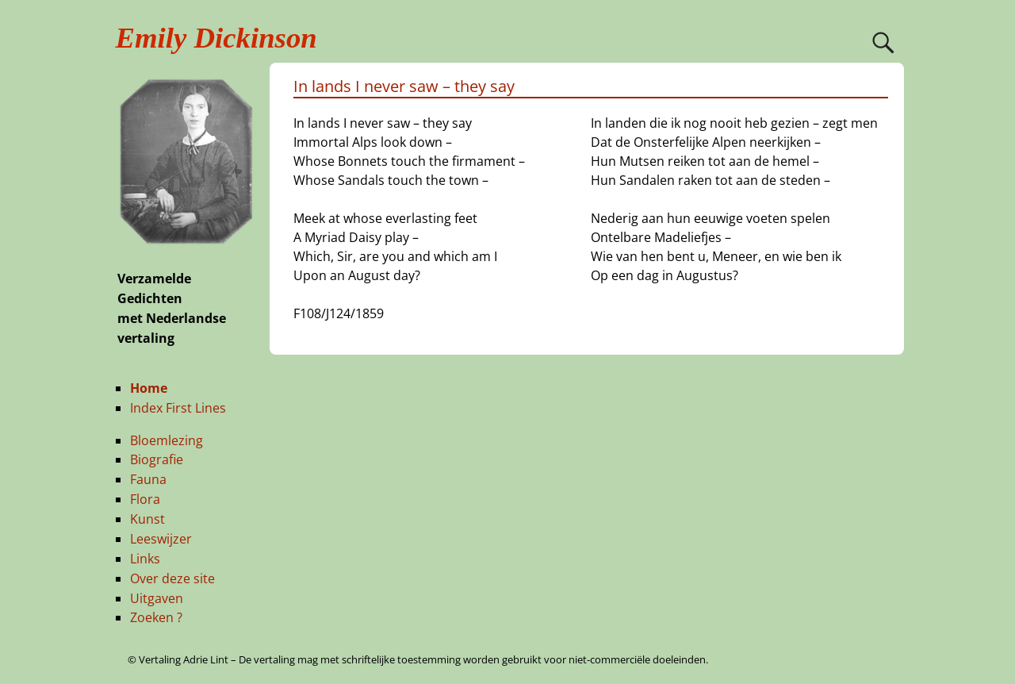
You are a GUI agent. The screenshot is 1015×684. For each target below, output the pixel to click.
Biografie (156, 459)
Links (145, 558)
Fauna (148, 479)
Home (148, 388)
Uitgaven (156, 598)
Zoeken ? (156, 617)
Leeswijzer (161, 539)
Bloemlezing (166, 440)
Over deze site (172, 578)
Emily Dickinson (216, 37)
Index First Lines (178, 408)
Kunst (147, 519)
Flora (145, 499)
